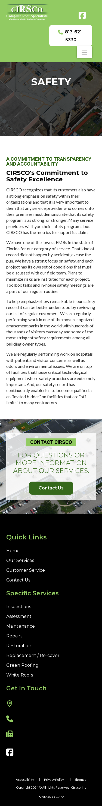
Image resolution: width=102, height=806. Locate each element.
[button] (84, 52)
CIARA (60, 796)
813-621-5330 (74, 35)
